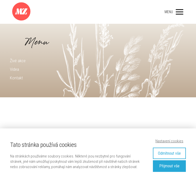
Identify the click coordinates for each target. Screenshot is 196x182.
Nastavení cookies (169, 141)
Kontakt (16, 77)
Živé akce (18, 60)
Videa (14, 69)
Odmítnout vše (169, 153)
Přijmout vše (169, 166)
